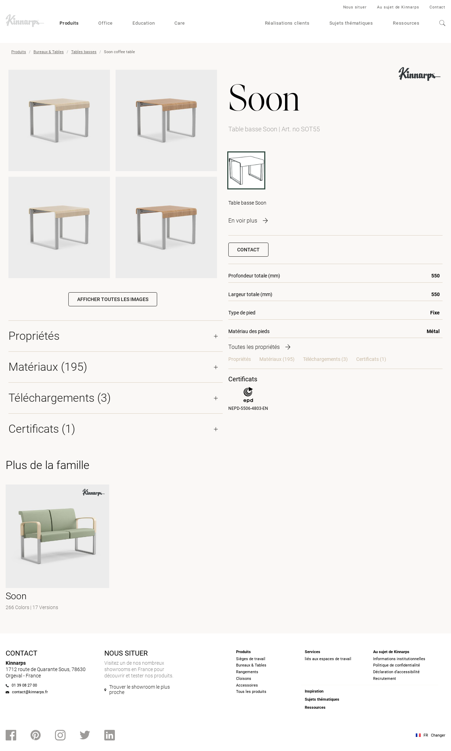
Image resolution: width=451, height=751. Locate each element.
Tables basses (84, 52)
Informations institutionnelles (399, 659)
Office (105, 23)
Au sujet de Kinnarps (398, 7)
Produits (69, 23)
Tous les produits (251, 691)
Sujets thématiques (351, 23)
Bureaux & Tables (48, 52)
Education (143, 23)
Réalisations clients (287, 23)
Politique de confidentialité (396, 665)
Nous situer (355, 7)
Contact (437, 7)
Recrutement (384, 678)
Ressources (406, 23)
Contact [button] (248, 249)
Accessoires (247, 685)
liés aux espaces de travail (328, 659)
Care (179, 23)
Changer (438, 735)
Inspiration (314, 691)
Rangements (247, 672)
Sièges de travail (250, 659)
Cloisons (243, 678)
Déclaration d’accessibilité (396, 672)
